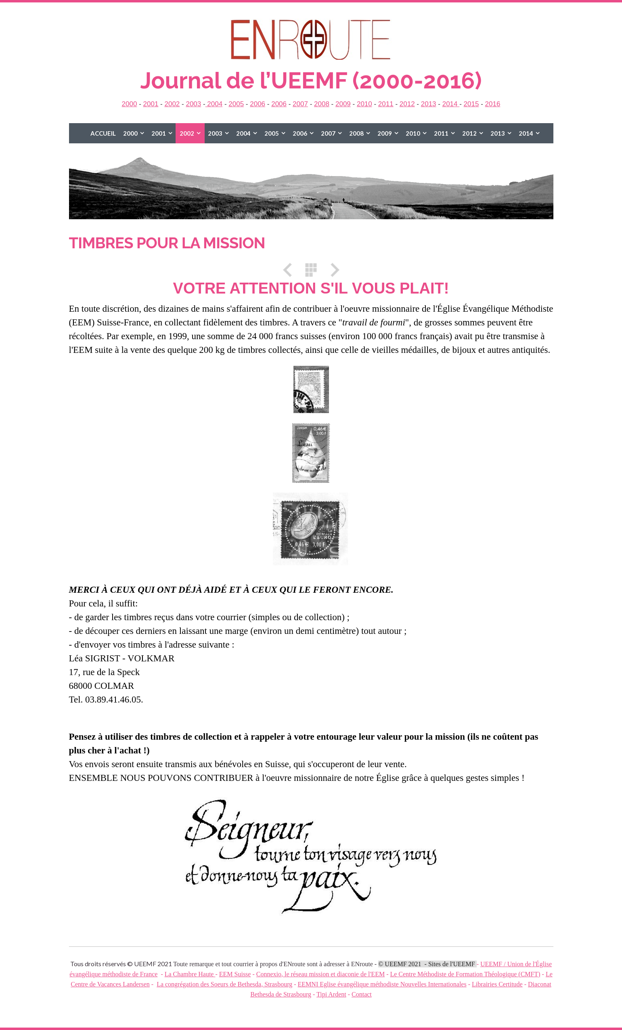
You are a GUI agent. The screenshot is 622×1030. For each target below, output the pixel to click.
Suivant (332, 270)
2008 (321, 104)
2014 (451, 104)
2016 (493, 104)
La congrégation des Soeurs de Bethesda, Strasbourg (224, 984)
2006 (257, 104)
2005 (236, 104)
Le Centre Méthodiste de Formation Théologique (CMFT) (465, 974)
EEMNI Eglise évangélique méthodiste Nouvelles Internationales (382, 984)
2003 (193, 104)
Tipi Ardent (331, 994)
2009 (343, 104)
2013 (428, 104)
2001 (151, 104)
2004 (214, 104)
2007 (300, 104)
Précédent (290, 270)
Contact (362, 994)
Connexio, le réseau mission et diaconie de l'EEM (320, 974)
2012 (407, 104)
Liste (311, 270)
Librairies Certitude (497, 984)
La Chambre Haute (190, 974)
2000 (129, 104)
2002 (172, 104)
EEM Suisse (235, 974)
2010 (364, 104)
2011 (386, 104)
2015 (471, 104)
